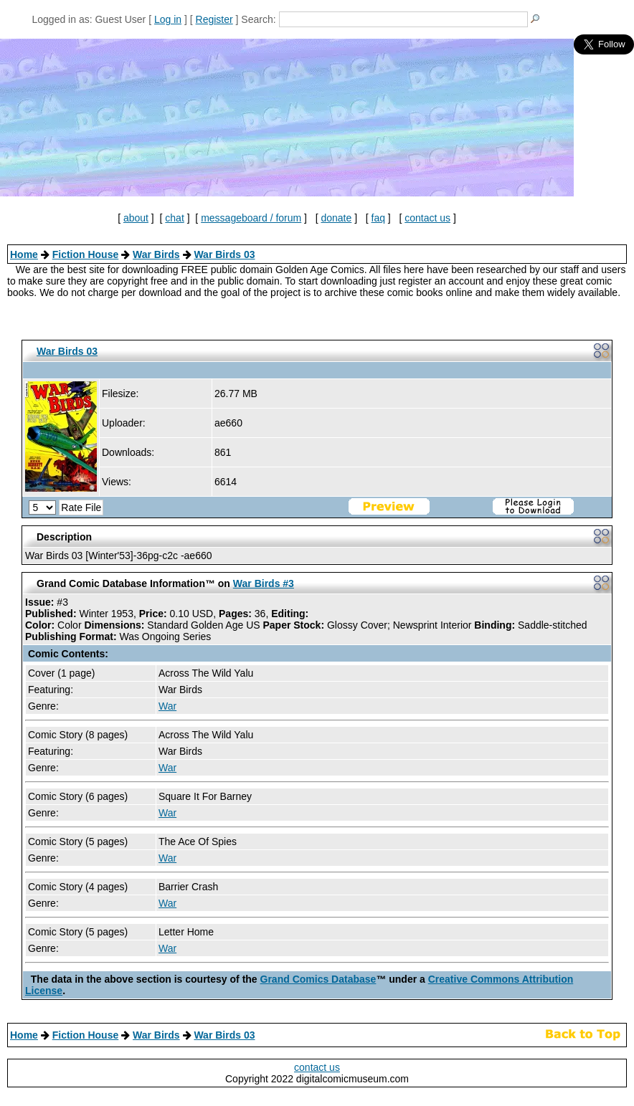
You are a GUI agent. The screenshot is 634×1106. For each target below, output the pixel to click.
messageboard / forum (251, 218)
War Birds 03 (224, 254)
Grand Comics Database (318, 979)
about (135, 218)
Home (24, 254)
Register (214, 19)
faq (378, 218)
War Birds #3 (263, 583)
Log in (167, 19)
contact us (427, 218)
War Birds (156, 254)
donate (336, 218)
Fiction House (85, 254)
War (167, 706)
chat (174, 218)
